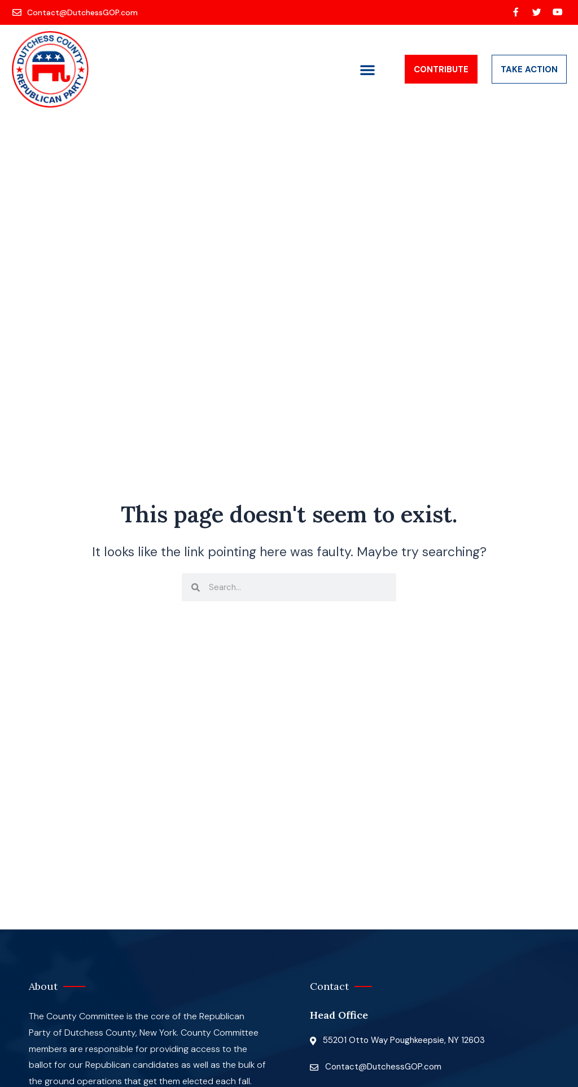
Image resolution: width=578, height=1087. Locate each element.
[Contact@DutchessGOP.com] (76, 12)
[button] (367, 69)
